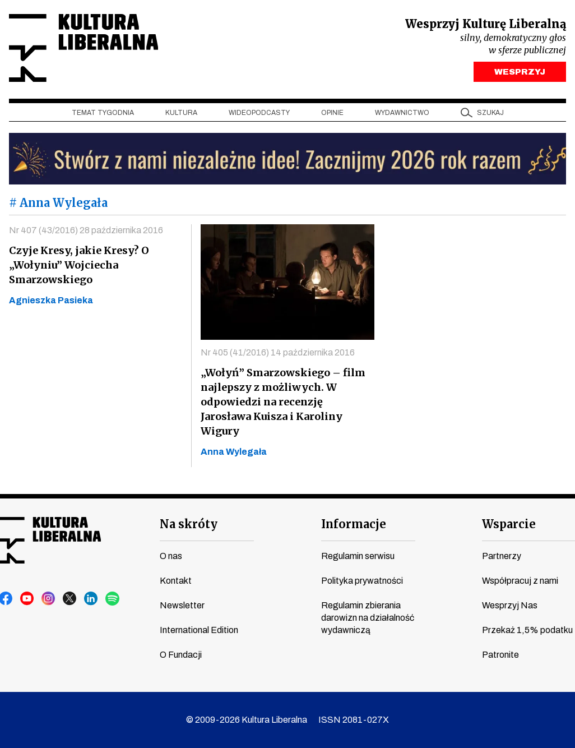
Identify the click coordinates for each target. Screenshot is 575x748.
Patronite (500, 654)
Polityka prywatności (362, 580)
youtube (27, 599)
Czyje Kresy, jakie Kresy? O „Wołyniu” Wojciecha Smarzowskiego (79, 265)
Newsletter (182, 605)
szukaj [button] (490, 113)
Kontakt (176, 580)
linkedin (91, 599)
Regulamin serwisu (358, 556)
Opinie (332, 113)
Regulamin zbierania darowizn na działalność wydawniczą (367, 618)
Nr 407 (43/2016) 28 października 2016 (86, 230)
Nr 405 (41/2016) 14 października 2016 (278, 352)
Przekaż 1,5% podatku (527, 630)
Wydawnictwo (402, 113)
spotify (112, 599)
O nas (171, 556)
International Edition (199, 630)
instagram (48, 599)
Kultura (181, 113)
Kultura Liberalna (83, 48)
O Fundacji (181, 654)
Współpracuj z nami (520, 580)
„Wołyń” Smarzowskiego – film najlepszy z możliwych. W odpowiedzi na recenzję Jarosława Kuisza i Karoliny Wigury (283, 401)
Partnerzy (501, 556)
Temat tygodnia (103, 113)
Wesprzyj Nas (509, 605)
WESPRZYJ (519, 71)
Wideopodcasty (259, 113)
